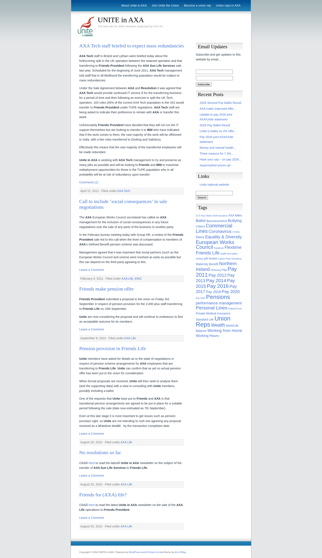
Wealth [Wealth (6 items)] (218, 325)
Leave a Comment (91, 269)
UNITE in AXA (121, 20)
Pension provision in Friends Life (112, 348)
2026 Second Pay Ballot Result (220, 102)
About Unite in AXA (134, 5)
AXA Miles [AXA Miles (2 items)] (235, 215)
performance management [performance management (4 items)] (219, 303)
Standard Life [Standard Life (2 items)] (205, 319)
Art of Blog (180, 552)
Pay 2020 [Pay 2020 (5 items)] (231, 291)
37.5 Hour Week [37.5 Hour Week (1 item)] (204, 215)
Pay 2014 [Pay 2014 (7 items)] (216, 280)
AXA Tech (123, 191)
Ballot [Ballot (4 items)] (201, 220)
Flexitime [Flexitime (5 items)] (233, 247)
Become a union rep (197, 5)
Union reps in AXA (228, 5)
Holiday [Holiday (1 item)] (199, 258)
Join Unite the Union (165, 5)
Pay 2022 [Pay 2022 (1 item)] (200, 298)
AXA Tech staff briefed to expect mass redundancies (131, 45)
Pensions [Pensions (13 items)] (218, 297)
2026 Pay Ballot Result (215, 125)
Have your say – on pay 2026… (221, 159)
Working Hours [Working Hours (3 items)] (207, 336)
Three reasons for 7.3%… (217, 153)
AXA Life (127, 278)
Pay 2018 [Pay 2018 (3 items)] (213, 292)
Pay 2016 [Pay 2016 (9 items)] (218, 286)
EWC (138, 278)
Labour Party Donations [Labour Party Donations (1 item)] (230, 258)
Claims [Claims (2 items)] (200, 226)
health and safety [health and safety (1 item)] (228, 253)
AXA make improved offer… (218, 108)
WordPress (135, 552)
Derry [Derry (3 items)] (200, 237)
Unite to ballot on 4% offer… (218, 131)
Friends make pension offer (106, 289)
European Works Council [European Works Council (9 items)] (215, 244)
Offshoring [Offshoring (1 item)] (215, 270)
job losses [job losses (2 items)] (210, 258)
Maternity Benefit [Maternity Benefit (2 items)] (207, 264)
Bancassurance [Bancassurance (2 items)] (216, 221)
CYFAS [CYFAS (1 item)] (236, 232)
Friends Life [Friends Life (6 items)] (207, 253)
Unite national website (214, 184)
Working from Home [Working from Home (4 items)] (225, 330)
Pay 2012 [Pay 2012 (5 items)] (218, 275)
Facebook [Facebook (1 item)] (219, 248)
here (92, 463)
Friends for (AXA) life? (103, 494)
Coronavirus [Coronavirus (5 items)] (220, 231)
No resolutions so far (100, 452)
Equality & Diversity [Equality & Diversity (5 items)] (223, 237)
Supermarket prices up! (215, 165)
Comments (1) (88, 182)
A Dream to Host (154, 552)
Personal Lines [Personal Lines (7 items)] (211, 307)
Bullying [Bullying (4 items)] (235, 220)
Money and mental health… (218, 147)
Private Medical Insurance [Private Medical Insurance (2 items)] (213, 313)
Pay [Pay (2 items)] (224, 269)
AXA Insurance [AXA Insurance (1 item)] (220, 215)
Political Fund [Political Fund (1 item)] (235, 308)
